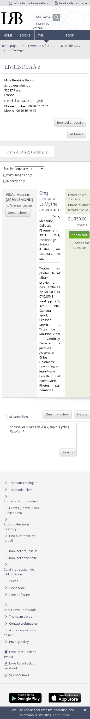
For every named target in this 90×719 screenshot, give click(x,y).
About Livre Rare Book (20, 610)
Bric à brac (16, 588)
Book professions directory (76, 36)
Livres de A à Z (38, 45)
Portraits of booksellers (21, 501)
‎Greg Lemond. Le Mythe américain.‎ (49, 201)
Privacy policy (16, 641)
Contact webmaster (20, 623)
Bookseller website (20, 557)
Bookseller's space (71, 3)
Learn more (61, 715)
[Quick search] (46, 17)
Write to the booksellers (28, 3)
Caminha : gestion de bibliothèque (19, 571)
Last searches (17, 416)
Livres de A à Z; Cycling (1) (27, 152)
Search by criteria (41, 26)
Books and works (25, 36)
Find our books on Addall (19, 538)
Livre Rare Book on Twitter (20, 654)
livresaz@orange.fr (29, 100)
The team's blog (18, 616)
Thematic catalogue (20, 482)
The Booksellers (48, 36)
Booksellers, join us (20, 550)
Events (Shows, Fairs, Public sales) (22, 510)
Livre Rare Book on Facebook (20, 665)
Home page (8, 36)
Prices (13, 581)
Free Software (19, 594)
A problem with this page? (20, 632)
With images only (17, 175)
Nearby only (14, 181)
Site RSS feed (16, 675)
